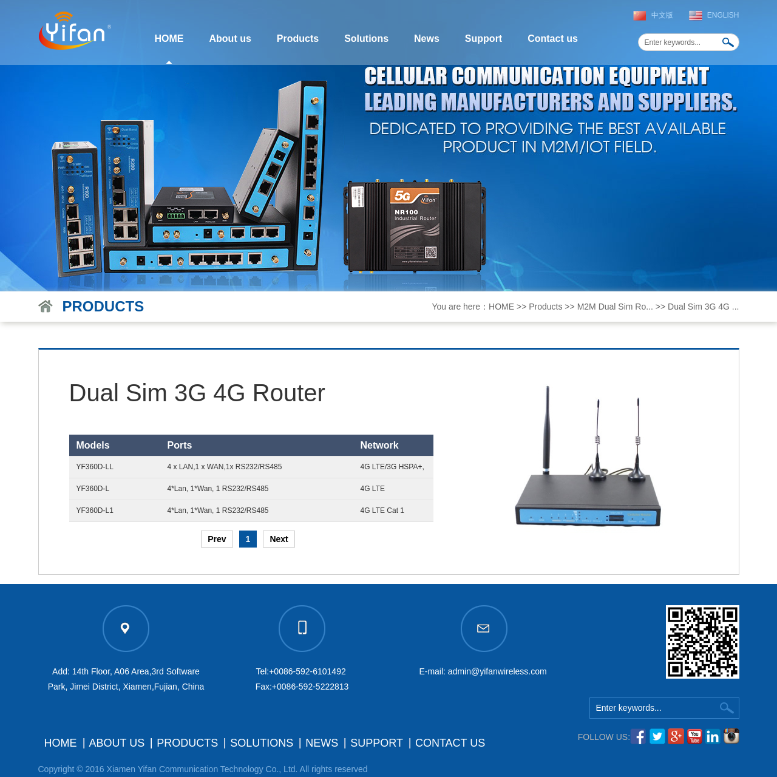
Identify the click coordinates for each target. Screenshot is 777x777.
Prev (217, 539)
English (723, 15)
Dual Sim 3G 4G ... (703, 306)
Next (279, 539)
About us (230, 38)
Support (483, 38)
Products (298, 38)
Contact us (553, 38)
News (426, 38)
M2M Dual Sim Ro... (615, 306)
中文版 (662, 15)
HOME (169, 38)
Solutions (366, 38)
